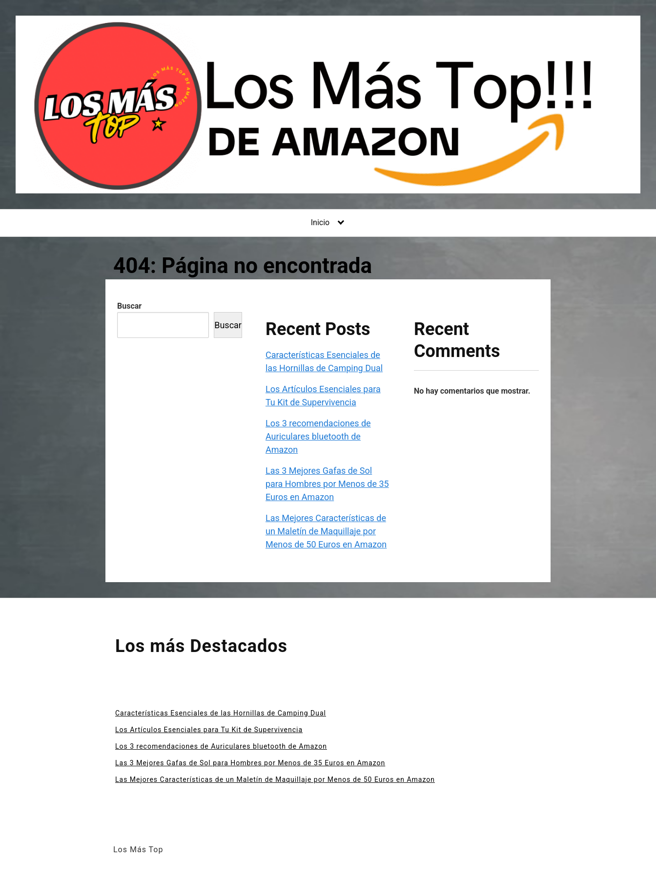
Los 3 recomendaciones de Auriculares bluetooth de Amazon (318, 436)
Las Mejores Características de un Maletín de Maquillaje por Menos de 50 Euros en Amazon (326, 531)
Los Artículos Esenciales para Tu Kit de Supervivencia (209, 730)
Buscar (129, 306)
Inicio (320, 222)
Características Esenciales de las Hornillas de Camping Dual (220, 713)
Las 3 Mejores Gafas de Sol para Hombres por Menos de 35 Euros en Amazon (327, 483)
